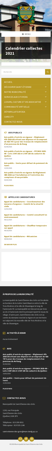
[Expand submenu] (46, 87)
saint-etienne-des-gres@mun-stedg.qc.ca (20, 431)
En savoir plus (10, 244)
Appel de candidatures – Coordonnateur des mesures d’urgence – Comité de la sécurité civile (24, 204)
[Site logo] (26, 26)
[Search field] (26, 72)
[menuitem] (26, 82)
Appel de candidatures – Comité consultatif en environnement (25, 216)
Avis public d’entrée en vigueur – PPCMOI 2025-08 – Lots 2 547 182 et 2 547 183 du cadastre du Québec (25, 153)
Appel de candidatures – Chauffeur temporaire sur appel (25, 226)
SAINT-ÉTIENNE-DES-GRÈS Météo (26, 265)
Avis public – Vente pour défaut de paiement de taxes (26, 164)
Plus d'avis (8, 185)
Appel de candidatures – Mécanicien (20, 236)
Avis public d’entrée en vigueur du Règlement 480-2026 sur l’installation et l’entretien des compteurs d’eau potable (25, 174)
